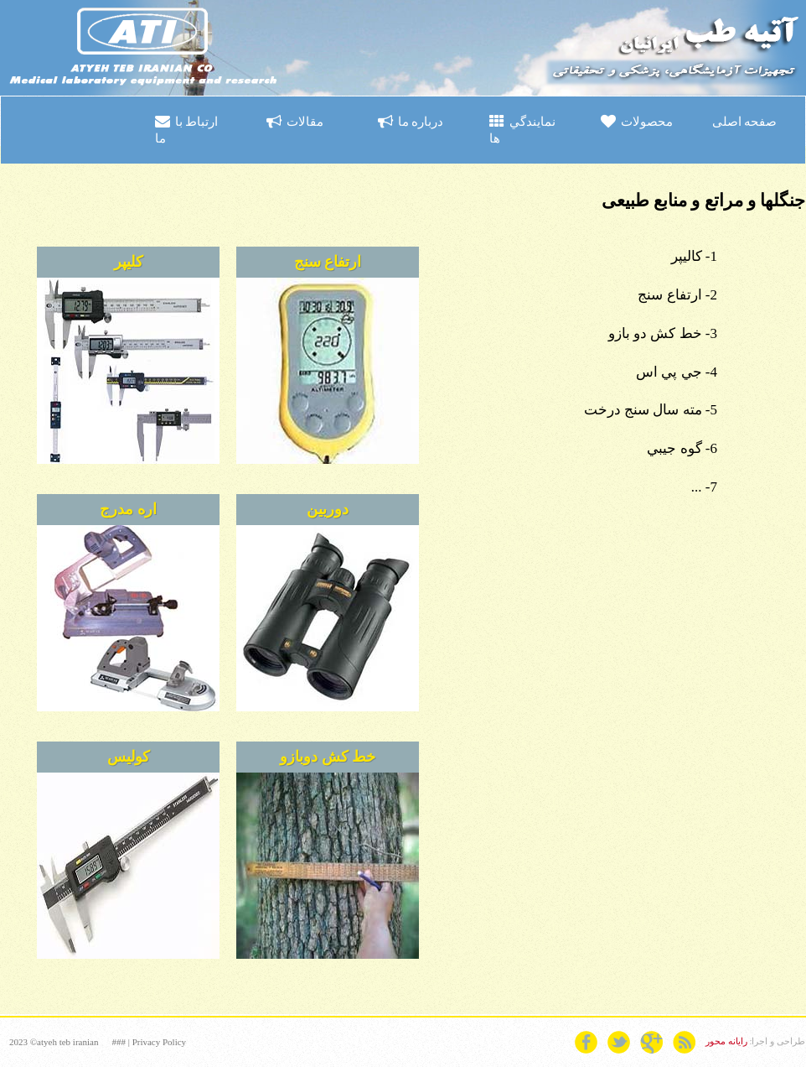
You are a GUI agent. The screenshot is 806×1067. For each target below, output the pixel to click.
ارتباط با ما (186, 129)
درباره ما (410, 121)
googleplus (651, 1042)
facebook (586, 1042)
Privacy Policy (159, 1042)
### (118, 1042)
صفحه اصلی (744, 121)
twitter (618, 1042)
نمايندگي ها (522, 129)
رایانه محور (726, 1041)
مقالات (294, 121)
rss (684, 1042)
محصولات (637, 121)
